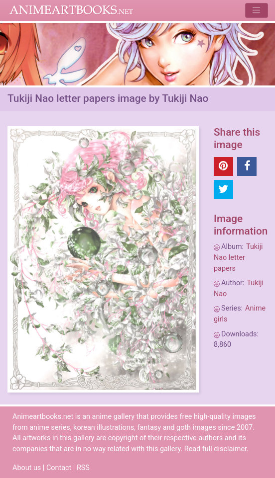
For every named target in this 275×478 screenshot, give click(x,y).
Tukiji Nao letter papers (238, 257)
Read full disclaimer (215, 449)
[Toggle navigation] (256, 10)
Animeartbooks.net (71, 10)
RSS (83, 468)
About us (26, 468)
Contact (58, 468)
